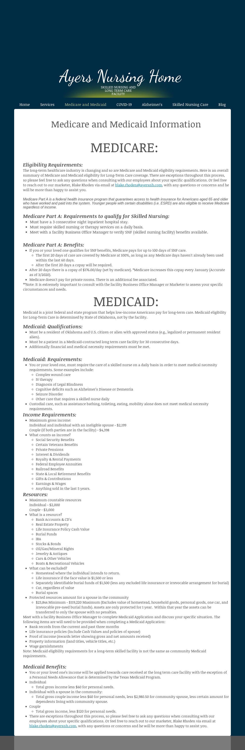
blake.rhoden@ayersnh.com (138, 185)
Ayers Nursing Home (122, 76)
